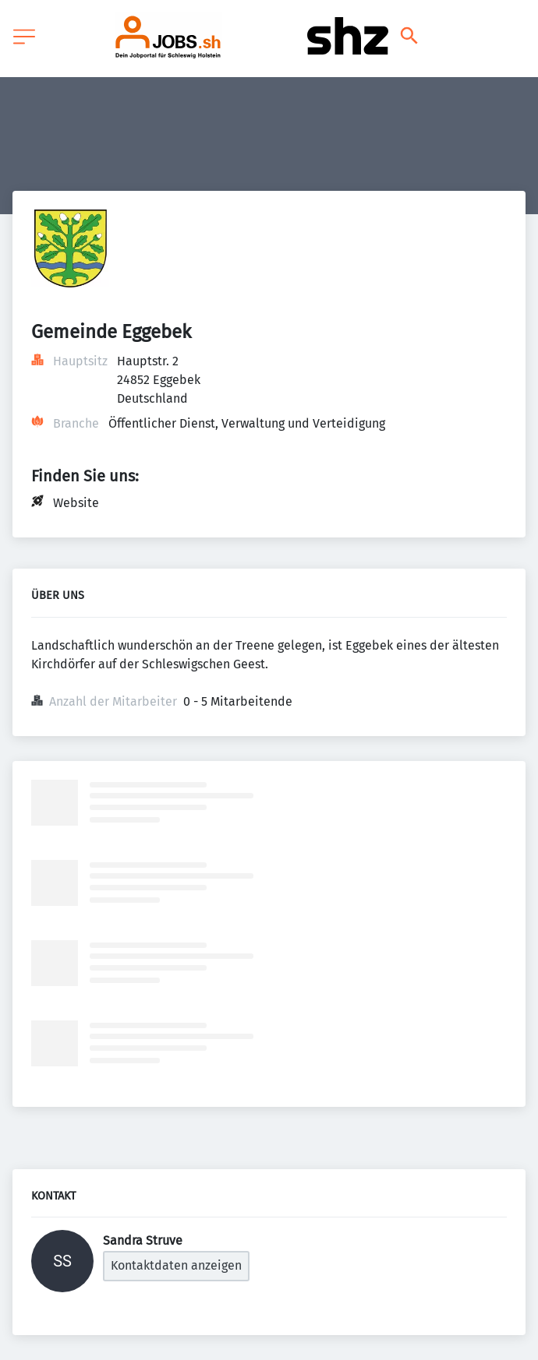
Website (76, 502)
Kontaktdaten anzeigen (176, 1265)
